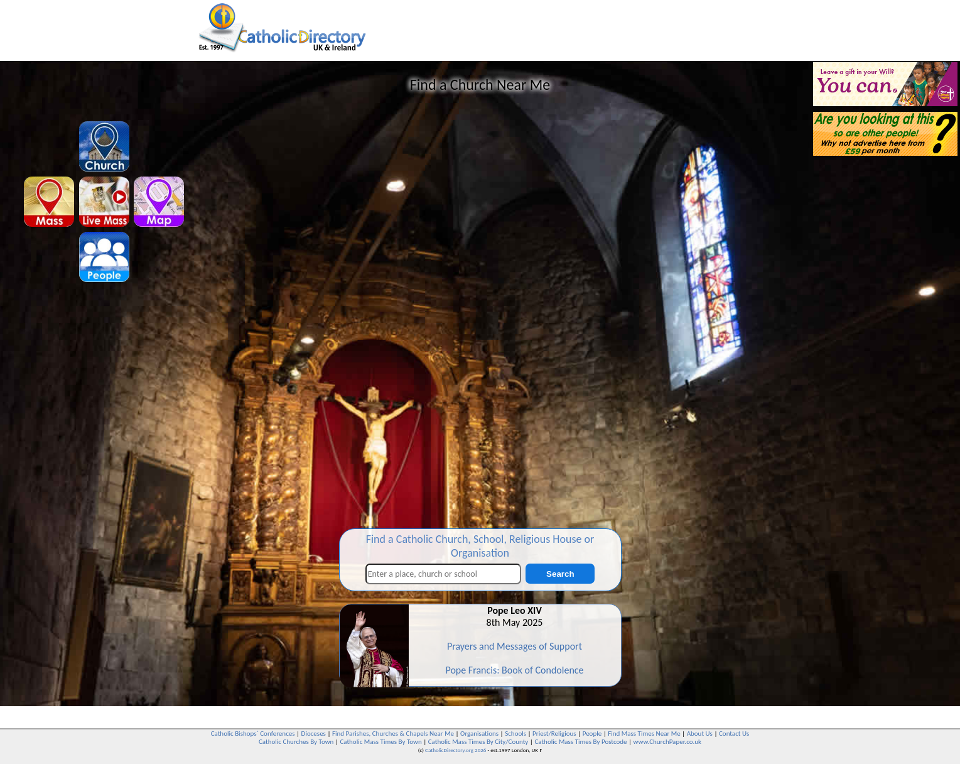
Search (560, 574)
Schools (515, 733)
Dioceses (313, 733)
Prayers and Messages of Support (514, 646)
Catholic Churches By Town (296, 742)
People (592, 733)
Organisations (479, 733)
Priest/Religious (554, 733)
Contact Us (734, 733)
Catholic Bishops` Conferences (253, 733)
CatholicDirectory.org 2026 (455, 749)
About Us (700, 733)
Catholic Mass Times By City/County (478, 742)
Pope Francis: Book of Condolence (514, 670)
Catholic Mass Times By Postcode (580, 742)
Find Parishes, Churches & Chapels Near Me (393, 733)
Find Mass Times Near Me (644, 733)
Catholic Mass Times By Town (380, 742)
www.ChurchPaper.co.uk (667, 742)
